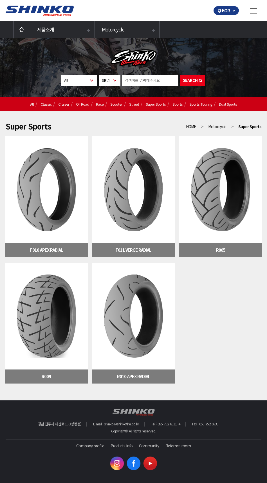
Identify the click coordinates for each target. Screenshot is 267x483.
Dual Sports (228, 104)
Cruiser (63, 104)
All (32, 104)
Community (149, 445)
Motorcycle (113, 29)
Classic (46, 104)
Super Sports (156, 104)
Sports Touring (200, 104)
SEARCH (192, 80)
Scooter (116, 104)
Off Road (82, 104)
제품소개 (45, 29)
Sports (177, 104)
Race (100, 104)
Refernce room (178, 445)
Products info (122, 445)
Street (134, 104)
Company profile (90, 445)
